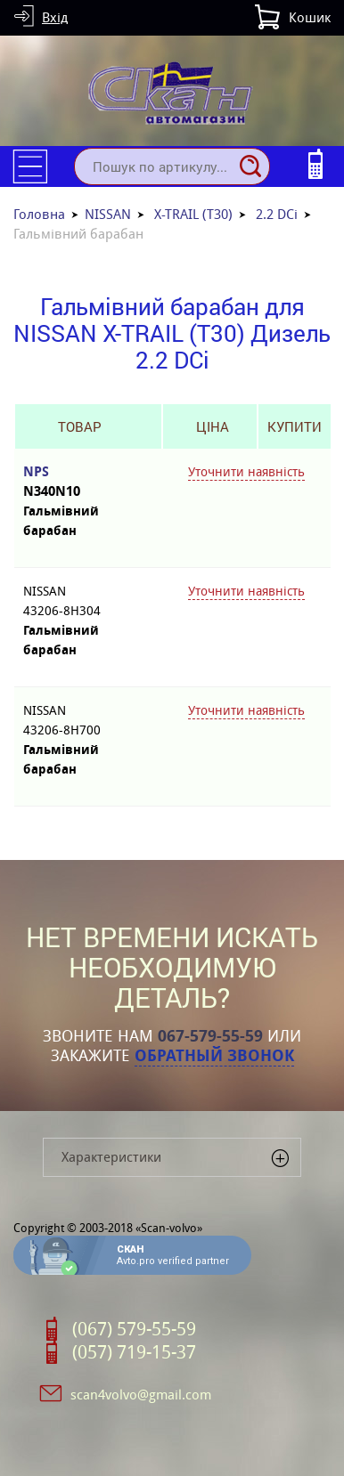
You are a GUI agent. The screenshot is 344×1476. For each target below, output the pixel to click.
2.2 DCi (277, 214)
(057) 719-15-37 (134, 1352)
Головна (39, 214)
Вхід (55, 17)
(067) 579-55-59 (134, 1329)
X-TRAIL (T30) (193, 214)
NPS (79, 482)
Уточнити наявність (246, 472)
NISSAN (108, 214)
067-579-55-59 (210, 1036)
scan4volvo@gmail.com (140, 1394)
